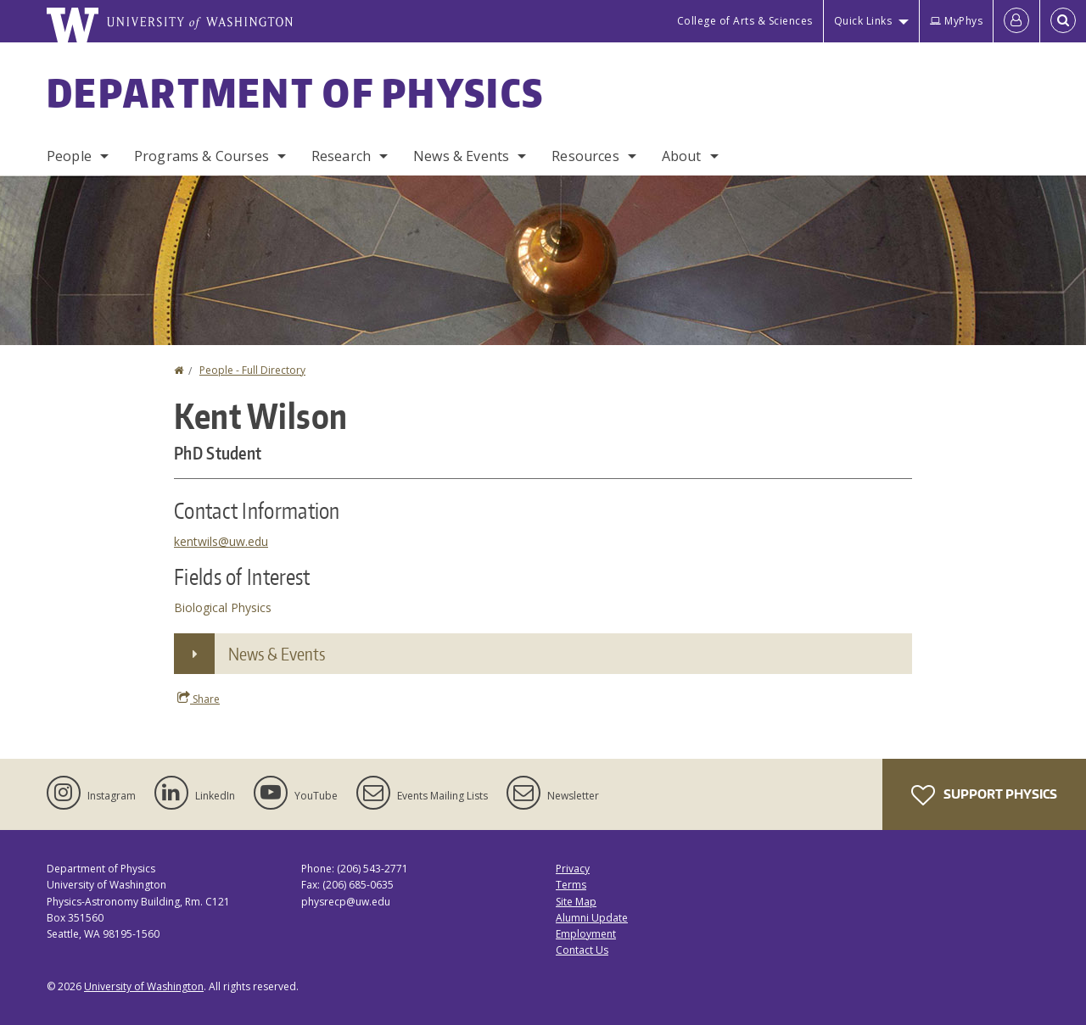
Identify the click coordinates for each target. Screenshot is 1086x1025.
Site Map (576, 901)
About (682, 156)
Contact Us (582, 950)
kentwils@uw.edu (221, 541)
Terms (571, 884)
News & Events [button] (276, 654)
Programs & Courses (201, 156)
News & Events (461, 156)
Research (341, 156)
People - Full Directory (252, 370)
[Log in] (1016, 21)
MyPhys (956, 21)
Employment (586, 934)
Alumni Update (592, 918)
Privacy (573, 868)
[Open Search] (1063, 21)
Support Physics (984, 795)
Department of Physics (295, 92)
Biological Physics (223, 607)
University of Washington (144, 986)
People (69, 156)
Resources (585, 156)
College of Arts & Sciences (745, 21)
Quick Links (863, 21)
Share (198, 698)
